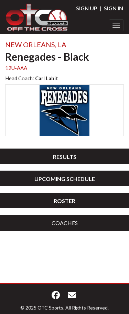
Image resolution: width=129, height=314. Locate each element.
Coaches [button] (65, 223)
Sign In (113, 8)
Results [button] (64, 156)
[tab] (64, 156)
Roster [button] (64, 200)
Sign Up (86, 8)
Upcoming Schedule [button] (64, 178)
